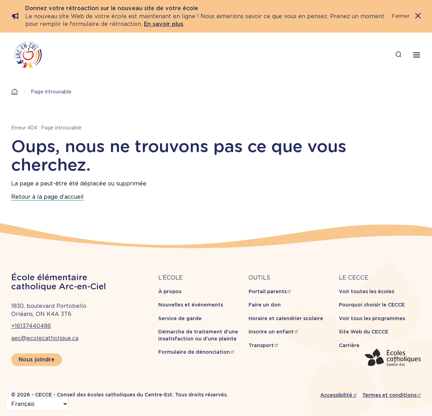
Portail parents (268, 291)
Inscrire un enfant (271, 331)
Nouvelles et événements (190, 305)
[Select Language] (36, 404)
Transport (261, 345)
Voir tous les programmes (372, 318)
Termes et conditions (389, 395)
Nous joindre (37, 359)
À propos (169, 291)
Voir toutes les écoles (366, 291)
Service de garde (180, 318)
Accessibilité (336, 395)
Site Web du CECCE (363, 331)
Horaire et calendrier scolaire (286, 318)
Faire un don (265, 305)
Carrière (349, 345)
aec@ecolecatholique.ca (44, 338)
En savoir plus (163, 24)
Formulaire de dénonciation (194, 352)
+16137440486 (31, 326)
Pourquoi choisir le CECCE (372, 305)
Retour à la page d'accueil (47, 196)
